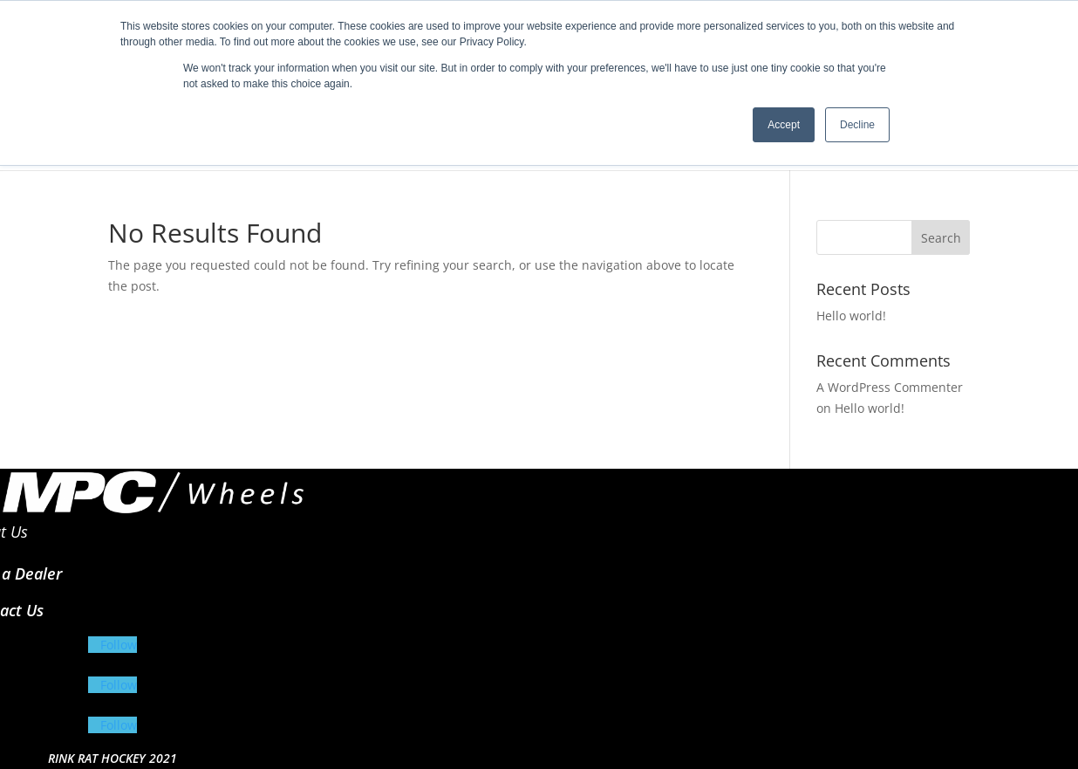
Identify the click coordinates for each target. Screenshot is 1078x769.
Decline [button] (857, 125)
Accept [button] (784, 125)
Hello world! (851, 315)
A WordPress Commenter (889, 387)
